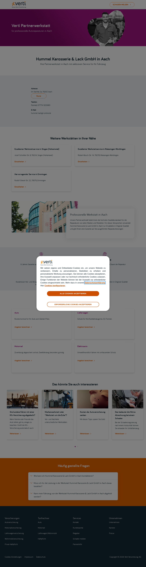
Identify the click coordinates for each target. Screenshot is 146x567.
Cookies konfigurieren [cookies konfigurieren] (54, 286)
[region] (73, 283)
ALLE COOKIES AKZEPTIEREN (73, 294)
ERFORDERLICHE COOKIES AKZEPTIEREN (73, 304)
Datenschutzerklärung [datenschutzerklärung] (95, 283)
